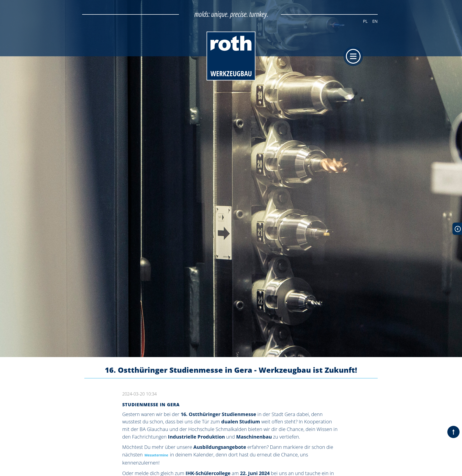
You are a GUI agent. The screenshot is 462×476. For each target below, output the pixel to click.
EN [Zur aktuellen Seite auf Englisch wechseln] (375, 21)
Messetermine (156, 455)
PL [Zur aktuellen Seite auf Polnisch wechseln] (365, 21)
